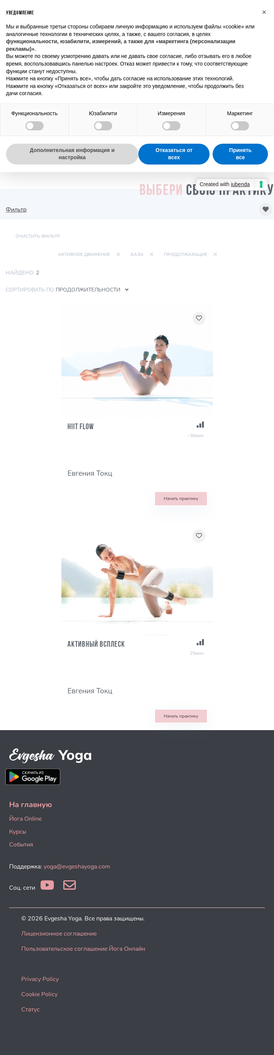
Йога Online (25, 819)
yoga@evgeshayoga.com (77, 866)
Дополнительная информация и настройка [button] (72, 154)
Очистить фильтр (38, 236)
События (21, 844)
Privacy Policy (40, 979)
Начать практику (181, 498)
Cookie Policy (39, 994)
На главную (30, 804)
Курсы (17, 832)
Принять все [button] (240, 154)
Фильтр (16, 209)
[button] (264, 12)
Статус (30, 1009)
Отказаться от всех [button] (174, 154)
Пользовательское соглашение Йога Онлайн (83, 949)
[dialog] (260, 1040)
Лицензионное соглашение (59, 934)
